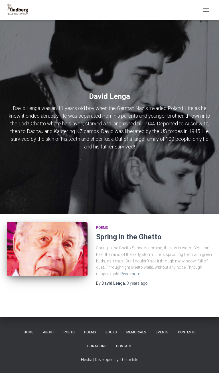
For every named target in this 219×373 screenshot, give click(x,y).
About (48, 332)
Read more (130, 274)
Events (162, 332)
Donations (97, 346)
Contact (124, 346)
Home (28, 332)
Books (111, 332)
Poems (102, 228)
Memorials (136, 332)
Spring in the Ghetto (128, 237)
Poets (69, 332)
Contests (187, 332)
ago (137, 283)
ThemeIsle (128, 359)
